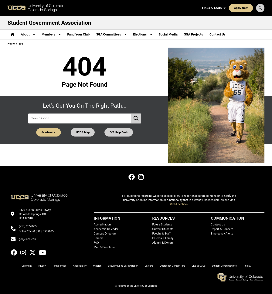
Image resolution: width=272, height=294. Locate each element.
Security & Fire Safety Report (123, 265)
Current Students (162, 229)
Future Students (162, 224)
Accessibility (80, 265)
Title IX (247, 265)
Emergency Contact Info (172, 265)
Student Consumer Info (224, 265)
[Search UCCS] (260, 8)
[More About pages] (28, 34)
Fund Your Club (78, 34)
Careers (99, 238)
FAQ (96, 242)
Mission (97, 265)
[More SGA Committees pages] (111, 34)
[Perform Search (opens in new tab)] (136, 118)
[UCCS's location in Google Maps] (36, 214)
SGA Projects (193, 34)
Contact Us (217, 34)
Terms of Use (59, 265)
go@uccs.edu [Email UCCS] (27, 239)
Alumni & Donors (163, 242)
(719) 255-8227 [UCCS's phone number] (28, 226)
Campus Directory (105, 233)
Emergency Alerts (222, 233)
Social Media (168, 34)
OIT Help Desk (119, 132)
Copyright (27, 265)
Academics (48, 132)
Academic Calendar (106, 229)
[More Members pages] (51, 34)
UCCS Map (83, 132)
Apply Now (241, 8)
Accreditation (102, 224)
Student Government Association (49, 22)
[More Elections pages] (142, 34)
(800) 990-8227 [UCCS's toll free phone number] (45, 231)
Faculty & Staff (161, 233)
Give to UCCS (199, 265)
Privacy (42, 265)
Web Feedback (179, 204)
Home (11, 43)
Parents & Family (162, 238)
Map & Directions (104, 247)
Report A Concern (222, 229)
